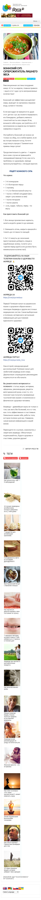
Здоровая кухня (26, 62)
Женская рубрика (15, 62)
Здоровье (7, 25)
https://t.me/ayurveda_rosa (14, 360)
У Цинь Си (15, 25)
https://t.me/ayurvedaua (12, 298)
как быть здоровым (11, 458)
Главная (5, 62)
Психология (28, 25)
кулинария (24, 458)
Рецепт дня (31, 78)
